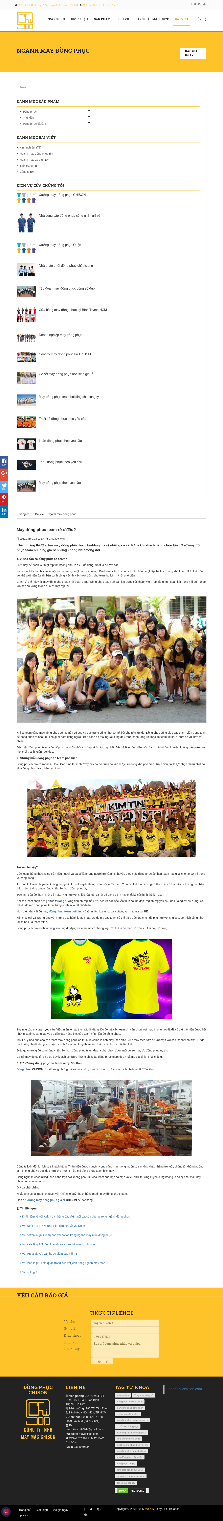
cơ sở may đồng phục (127, 1426)
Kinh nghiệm (28, 147)
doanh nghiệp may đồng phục (131, 1432)
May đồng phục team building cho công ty (69, 397)
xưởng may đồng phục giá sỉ (46, 1200)
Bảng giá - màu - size (153, 19)
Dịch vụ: (70, 1342)
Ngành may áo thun (32, 159)
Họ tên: (69, 1321)
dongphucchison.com (185, 1389)
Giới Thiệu (81, 19)
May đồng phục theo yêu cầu (60, 482)
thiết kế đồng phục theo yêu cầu (132, 1445)
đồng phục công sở (143, 1395)
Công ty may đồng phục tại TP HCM (65, 354)
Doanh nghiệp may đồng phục (61, 335)
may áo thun (123, 1395)
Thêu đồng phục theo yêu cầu (60, 462)
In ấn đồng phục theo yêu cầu (60, 440)
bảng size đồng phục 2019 (130, 1470)
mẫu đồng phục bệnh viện (129, 1457)
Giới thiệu (42, 1510)
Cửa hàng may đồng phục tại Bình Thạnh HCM (73, 310)
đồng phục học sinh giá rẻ (130, 1401)
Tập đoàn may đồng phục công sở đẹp (67, 288)
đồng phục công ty (126, 1463)
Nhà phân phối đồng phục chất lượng (66, 265)
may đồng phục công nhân (130, 1408)
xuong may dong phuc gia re (131, 1476)
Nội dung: (72, 1349)
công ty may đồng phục (128, 1438)
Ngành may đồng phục (34, 153)
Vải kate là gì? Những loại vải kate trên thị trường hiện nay (58, 1244)
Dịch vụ (124, 19)
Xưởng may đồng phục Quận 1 (61, 245)
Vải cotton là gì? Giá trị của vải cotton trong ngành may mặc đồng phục (66, 1235)
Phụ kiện (28, 117)
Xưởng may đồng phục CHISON (62, 195)
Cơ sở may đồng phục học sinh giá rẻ (66, 374)
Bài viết (183, 19)
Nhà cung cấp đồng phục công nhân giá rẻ (69, 215)
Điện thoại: (72, 1335)
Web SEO (151, 1509)
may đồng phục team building (63, 911)
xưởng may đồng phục (128, 1414)
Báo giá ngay (191, 53)
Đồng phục (30, 111)
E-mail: (69, 1328)
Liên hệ (202, 19)
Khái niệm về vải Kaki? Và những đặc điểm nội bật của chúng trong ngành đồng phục (75, 1216)
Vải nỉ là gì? (28, 1272)
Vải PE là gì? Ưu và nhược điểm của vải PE (48, 1253)
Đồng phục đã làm (34, 123)
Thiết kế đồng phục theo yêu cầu (62, 419)
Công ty (24, 171)
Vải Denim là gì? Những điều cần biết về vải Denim (53, 1225)
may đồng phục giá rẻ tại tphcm (132, 1420)
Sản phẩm (103, 19)
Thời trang (26, 165)
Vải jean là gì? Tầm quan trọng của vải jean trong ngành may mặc (62, 1263)
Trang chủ (57, 19)
